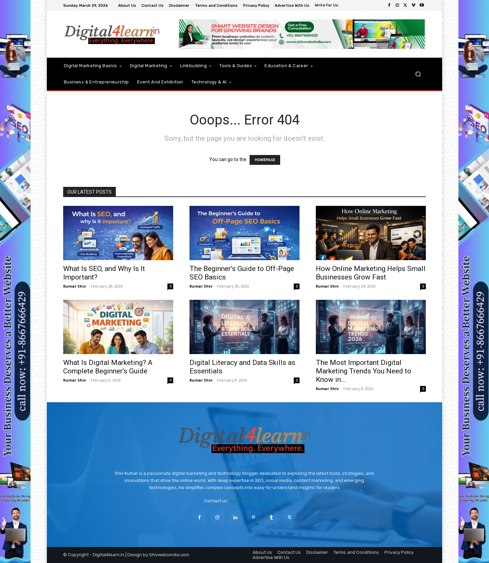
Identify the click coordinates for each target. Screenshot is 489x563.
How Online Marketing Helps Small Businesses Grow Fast (370, 273)
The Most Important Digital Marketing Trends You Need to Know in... (363, 371)
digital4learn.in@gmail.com (257, 500)
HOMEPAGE (265, 160)
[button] (418, 74)
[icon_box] (327, 5)
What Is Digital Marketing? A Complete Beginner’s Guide (107, 366)
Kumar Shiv (74, 286)
